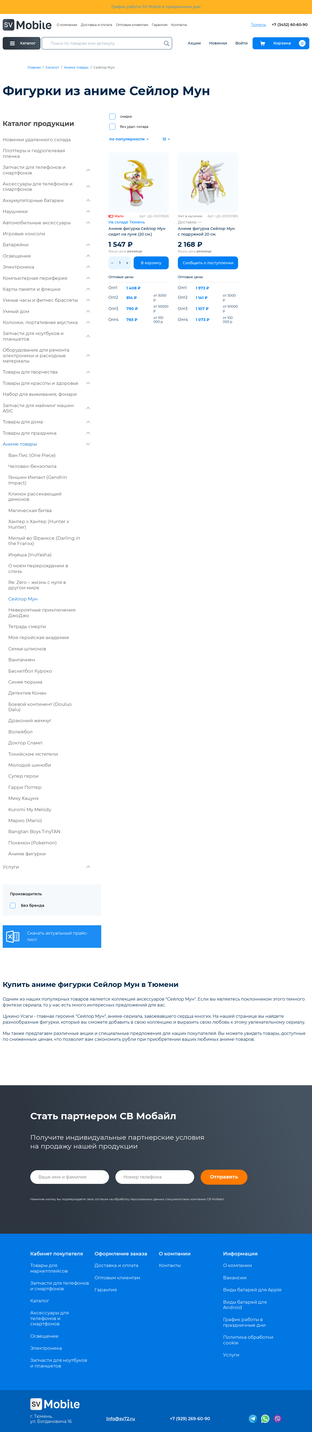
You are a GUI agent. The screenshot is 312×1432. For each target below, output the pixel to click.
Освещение (46, 256)
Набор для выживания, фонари (40, 394)
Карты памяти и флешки (46, 289)
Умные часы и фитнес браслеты (46, 300)
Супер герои (23, 776)
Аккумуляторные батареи (46, 200)
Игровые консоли (24, 233)
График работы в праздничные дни (244, 1322)
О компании (67, 25)
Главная (34, 67)
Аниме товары (76, 67)
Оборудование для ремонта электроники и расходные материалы (46, 355)
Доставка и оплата (96, 25)
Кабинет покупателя (56, 1254)
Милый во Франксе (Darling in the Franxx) (44, 540)
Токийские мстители (33, 754)
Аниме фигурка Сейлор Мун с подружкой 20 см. (206, 231)
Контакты (179, 25)
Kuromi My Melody (29, 809)
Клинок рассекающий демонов (35, 496)
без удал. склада (134, 127)
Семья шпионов (27, 648)
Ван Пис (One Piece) (32, 455)
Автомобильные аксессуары (46, 222)
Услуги (46, 867)
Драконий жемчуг (29, 720)
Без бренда (32, 905)
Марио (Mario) (25, 820)
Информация (240, 1254)
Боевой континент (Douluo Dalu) (40, 707)
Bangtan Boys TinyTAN (34, 831)
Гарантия (159, 25)
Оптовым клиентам (132, 25)
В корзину (151, 262)
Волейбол (20, 731)
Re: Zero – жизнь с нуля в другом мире (37, 585)
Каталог (52, 67)
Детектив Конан (27, 693)
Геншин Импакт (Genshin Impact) (37, 480)
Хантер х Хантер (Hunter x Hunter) (38, 524)
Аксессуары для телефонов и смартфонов (46, 186)
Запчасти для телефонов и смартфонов (46, 170)
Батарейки (46, 244)
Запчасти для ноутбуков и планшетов (46, 336)
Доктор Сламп (25, 742)
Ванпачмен (21, 659)
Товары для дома (46, 421)
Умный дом (46, 311)
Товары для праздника (46, 433)
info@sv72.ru (120, 1418)
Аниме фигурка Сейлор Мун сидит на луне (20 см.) (137, 231)
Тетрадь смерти (27, 626)
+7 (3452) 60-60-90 (289, 25)
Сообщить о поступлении (208, 262)
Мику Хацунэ (23, 798)
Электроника (46, 267)
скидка (126, 116)
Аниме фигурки (27, 853)
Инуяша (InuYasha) (30, 554)
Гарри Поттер (25, 787)
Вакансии (235, 1277)
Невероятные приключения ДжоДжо (42, 612)
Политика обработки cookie (248, 1339)
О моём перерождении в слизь (38, 568)
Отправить (224, 1177)
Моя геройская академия (38, 637)
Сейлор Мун (22, 599)
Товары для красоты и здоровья (46, 383)
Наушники (46, 211)
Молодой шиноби (29, 765)
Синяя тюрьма (25, 682)
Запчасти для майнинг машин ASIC (46, 408)
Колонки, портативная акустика (46, 322)
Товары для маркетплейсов (49, 1268)
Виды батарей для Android (245, 1304)
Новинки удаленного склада (37, 139)
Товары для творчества (46, 372)
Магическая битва (30, 510)
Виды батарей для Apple (252, 1289)
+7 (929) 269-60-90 (190, 1418)
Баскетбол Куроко (30, 671)
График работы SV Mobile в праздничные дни (156, 6)
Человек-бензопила (32, 466)
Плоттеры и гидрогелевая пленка (34, 153)
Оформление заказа (121, 1254)
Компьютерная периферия (46, 278)
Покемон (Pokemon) (32, 842)
